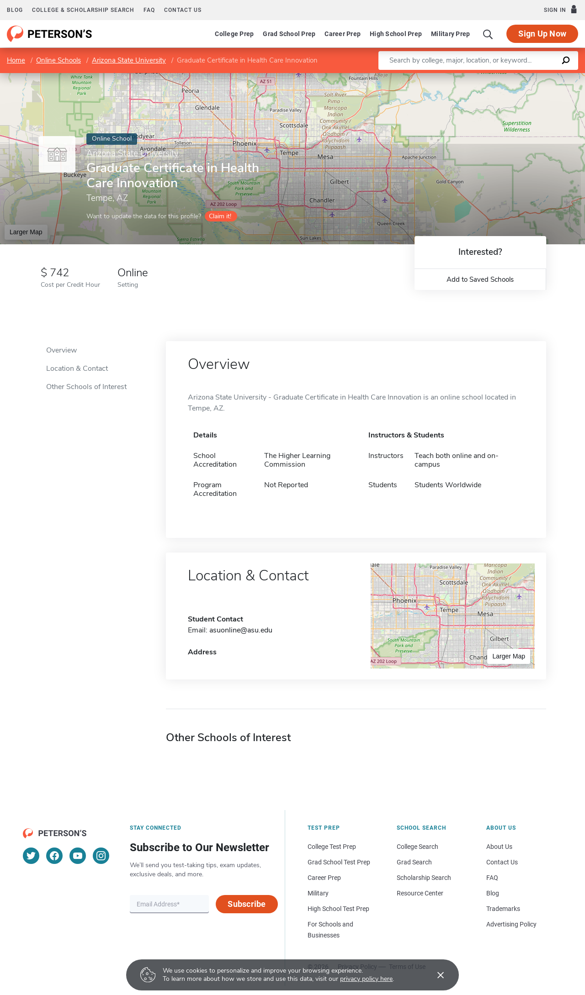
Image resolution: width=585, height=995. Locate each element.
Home (16, 60)
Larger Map (26, 232)
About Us (499, 846)
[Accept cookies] (434, 975)
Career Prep (342, 33)
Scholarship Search (424, 877)
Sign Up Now (542, 33)
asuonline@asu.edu (240, 630)
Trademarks (503, 908)
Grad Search (414, 862)
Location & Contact (77, 368)
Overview (61, 350)
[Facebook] (54, 856)
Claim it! (220, 216)
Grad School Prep (289, 33)
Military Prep (450, 33)
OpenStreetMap (523, 78)
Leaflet (478, 78)
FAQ (149, 10)
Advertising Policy (511, 924)
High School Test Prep (338, 908)
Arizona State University (129, 60)
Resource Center (420, 893)
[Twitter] (31, 856)
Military (318, 893)
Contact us (183, 10)
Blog (15, 10)
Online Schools (58, 60)
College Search (417, 846)
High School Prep (396, 33)
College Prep (234, 33)
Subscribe (247, 904)
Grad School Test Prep (339, 862)
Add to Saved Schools (480, 279)
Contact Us (502, 862)
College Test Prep (332, 846)
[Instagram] (101, 856)
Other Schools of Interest (86, 387)
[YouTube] (77, 856)
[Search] (488, 33)
